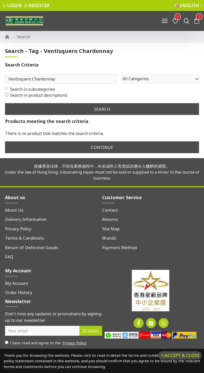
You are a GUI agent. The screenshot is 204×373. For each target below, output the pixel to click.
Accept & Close (182, 355)
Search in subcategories (30, 89)
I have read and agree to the (46, 343)
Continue (102, 147)
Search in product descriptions (36, 95)
